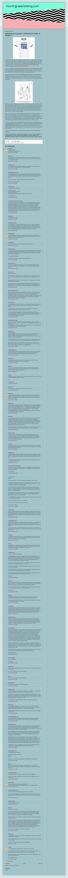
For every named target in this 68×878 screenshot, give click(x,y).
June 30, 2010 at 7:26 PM (12, 830)
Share (6, 870)
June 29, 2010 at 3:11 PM (12, 685)
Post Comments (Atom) (14, 865)
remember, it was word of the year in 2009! (33, 68)
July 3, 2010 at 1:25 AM (12, 859)
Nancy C (9, 666)
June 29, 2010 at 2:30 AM (12, 245)
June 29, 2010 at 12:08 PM (12, 577)
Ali (8, 676)
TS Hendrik (10, 233)
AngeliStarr (10, 452)
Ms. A (9, 216)
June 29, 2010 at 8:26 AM (12, 371)
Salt (9, 595)
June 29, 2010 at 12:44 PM (12, 602)
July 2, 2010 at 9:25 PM (12, 843)
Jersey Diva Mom (11, 772)
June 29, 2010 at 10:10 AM (12, 473)
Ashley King (10, 186)
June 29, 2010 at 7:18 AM (12, 327)
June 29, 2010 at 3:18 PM (12, 701)
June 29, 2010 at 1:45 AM (12, 197)
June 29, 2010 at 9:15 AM (12, 440)
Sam (9, 807)
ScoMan (9, 834)
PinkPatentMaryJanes (12, 172)
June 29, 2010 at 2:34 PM (12, 679)
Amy (9, 443)
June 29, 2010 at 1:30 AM (12, 183)
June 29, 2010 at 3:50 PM (12, 713)
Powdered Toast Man (12, 790)
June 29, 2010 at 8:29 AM (12, 383)
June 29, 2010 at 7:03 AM (12, 316)
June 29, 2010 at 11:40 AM (12, 548)
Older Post (40, 863)
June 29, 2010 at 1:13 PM (12, 654)
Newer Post (8, 863)
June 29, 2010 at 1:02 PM (12, 624)
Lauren (9, 148)
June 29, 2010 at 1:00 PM (12, 613)
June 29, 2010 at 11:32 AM (12, 540)
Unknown (10, 782)
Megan (9, 156)
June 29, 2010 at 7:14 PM (12, 760)
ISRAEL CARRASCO (12, 290)
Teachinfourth (10, 249)
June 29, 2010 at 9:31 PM (12, 786)
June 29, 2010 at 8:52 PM (12, 779)
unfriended (22, 142)
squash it (13, 142)
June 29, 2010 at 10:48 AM (12, 506)
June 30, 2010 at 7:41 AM (12, 797)
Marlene (9, 704)
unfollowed (18, 142)
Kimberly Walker (11, 750)
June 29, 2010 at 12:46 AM (12, 161)
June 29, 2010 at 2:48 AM (12, 259)
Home (24, 863)
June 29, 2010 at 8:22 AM (12, 355)
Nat (8, 581)
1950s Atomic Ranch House (13, 465)
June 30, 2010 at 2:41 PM (12, 804)
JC (8, 847)
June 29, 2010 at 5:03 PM (12, 747)
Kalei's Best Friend (11, 320)
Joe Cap (9, 331)
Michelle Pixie (10, 801)
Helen (9, 416)
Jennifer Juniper (11, 349)
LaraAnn (9, 606)
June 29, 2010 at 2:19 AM (12, 219)
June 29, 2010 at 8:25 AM (12, 362)
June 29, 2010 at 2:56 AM (12, 268)
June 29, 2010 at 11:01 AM (12, 517)
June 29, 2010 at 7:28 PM (12, 769)
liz (8, 543)
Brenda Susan (10, 263)
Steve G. (9, 272)
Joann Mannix (10, 617)
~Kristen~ (10, 509)
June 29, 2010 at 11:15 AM (12, 531)
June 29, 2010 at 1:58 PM (12, 672)
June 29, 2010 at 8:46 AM (12, 399)
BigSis (9, 387)
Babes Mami (10, 682)
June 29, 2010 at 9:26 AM (12, 449)
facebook (9, 142)
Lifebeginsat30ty (11, 520)
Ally (9, 366)
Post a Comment (10, 861)
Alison (9, 393)
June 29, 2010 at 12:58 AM (12, 168)
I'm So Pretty (10, 628)
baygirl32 (10, 403)
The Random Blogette (12, 716)
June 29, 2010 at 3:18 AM (12, 287)
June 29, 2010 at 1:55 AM (12, 212)
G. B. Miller (10, 302)
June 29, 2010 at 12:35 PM (12, 591)
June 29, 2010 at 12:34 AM (12, 152)
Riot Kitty (10, 242)
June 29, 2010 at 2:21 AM (12, 230)
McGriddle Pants (11, 222)
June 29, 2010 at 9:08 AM (12, 429)
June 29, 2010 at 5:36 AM (12, 299)
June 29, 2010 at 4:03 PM (12, 720)
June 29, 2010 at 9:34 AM (12, 462)
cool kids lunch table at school (34, 69)
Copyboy (10, 358)
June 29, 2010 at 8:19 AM (12, 346)
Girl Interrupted (11, 724)
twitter (16, 142)
